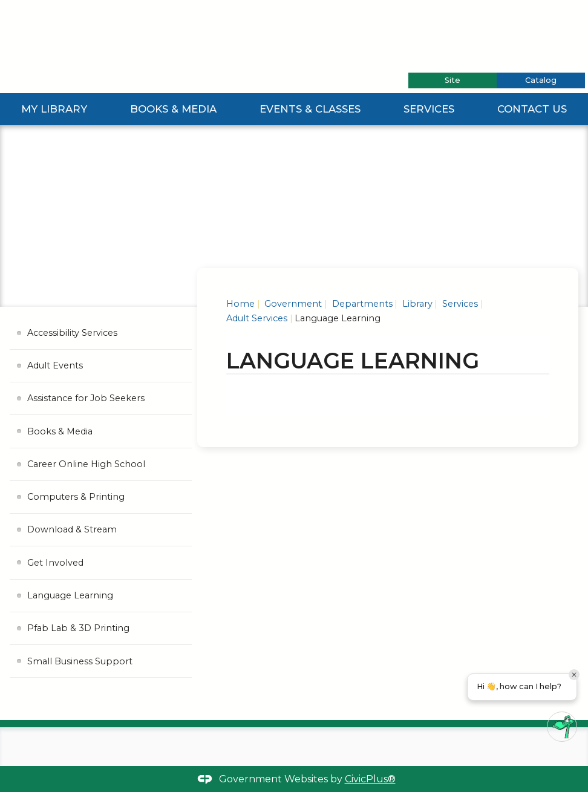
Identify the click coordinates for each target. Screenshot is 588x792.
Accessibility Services (72, 332)
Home (240, 303)
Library (416, 303)
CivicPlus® (370, 779)
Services (428, 109)
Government (292, 303)
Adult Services (256, 318)
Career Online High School (86, 464)
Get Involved (55, 562)
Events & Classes (310, 109)
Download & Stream (72, 529)
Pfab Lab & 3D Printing (78, 628)
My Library (54, 109)
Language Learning (70, 595)
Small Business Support (79, 661)
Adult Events (55, 365)
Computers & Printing (76, 496)
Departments (361, 303)
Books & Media (173, 109)
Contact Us (532, 109)
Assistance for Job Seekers (86, 398)
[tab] (452, 80)
